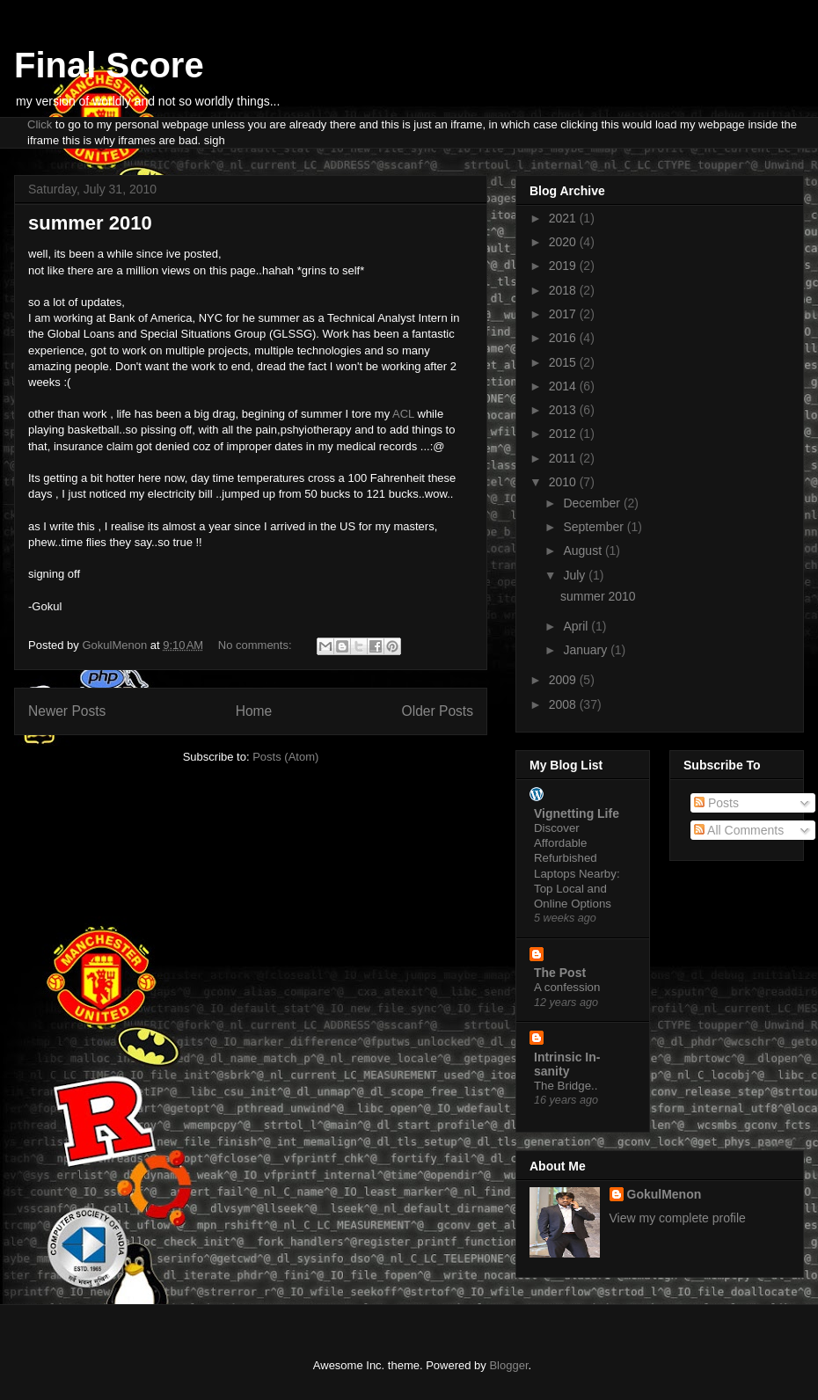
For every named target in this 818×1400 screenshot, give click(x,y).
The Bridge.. (565, 1085)
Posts (716, 803)
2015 (564, 362)
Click (39, 124)
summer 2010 (90, 223)
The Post (560, 973)
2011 (564, 458)
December (593, 503)
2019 (564, 266)
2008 (564, 704)
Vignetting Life (576, 813)
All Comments (739, 830)
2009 (564, 680)
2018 (564, 290)
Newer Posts (67, 711)
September (594, 527)
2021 (564, 218)
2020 (564, 242)
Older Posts (437, 711)
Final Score (109, 65)
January (586, 650)
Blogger (508, 1365)
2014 (564, 386)
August (583, 550)
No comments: (256, 645)
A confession (567, 987)
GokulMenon (664, 1194)
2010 (564, 482)
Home (254, 711)
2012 (564, 434)
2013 (564, 410)
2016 (564, 338)
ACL (403, 413)
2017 (564, 314)
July (575, 575)
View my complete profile (678, 1218)
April (577, 626)
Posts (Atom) (285, 756)
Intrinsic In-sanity (567, 1064)
